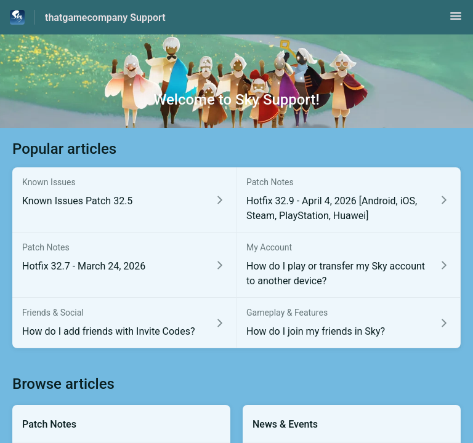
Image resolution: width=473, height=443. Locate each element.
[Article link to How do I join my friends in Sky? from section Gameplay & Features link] (348, 323)
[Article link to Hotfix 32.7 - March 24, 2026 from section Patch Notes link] (124, 265)
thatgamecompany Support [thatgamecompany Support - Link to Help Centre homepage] (105, 17)
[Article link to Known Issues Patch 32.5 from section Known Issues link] (124, 200)
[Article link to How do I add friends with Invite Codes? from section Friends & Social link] (124, 323)
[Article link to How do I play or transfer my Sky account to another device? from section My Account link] (348, 265)
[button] (455, 20)
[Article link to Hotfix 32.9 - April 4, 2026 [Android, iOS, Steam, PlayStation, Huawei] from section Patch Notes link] (348, 200)
